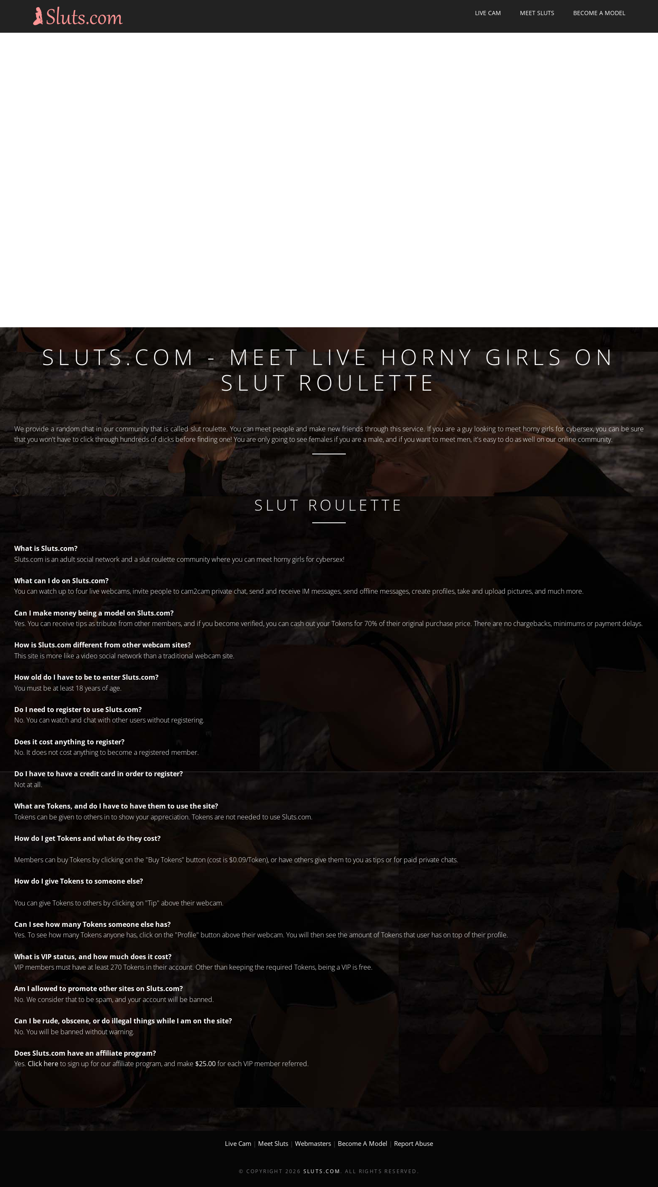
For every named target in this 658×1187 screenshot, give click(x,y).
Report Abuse (413, 1143)
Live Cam (488, 13)
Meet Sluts (537, 13)
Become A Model (599, 13)
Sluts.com (322, 1171)
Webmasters (313, 1143)
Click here (43, 1063)
